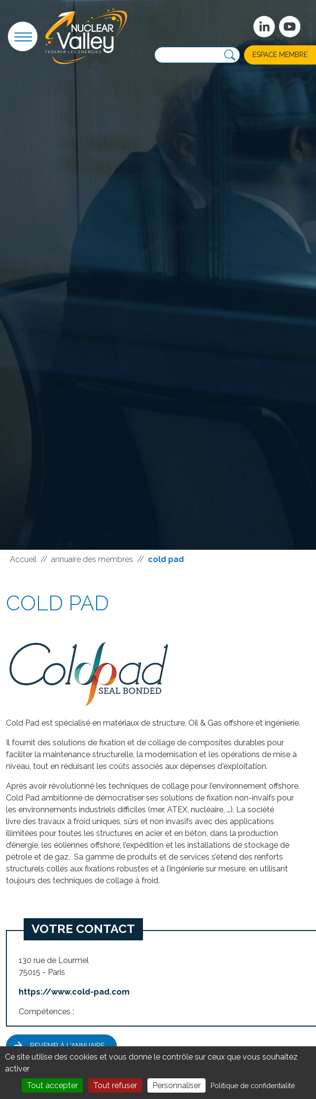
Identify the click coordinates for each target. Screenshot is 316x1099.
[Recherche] (230, 55)
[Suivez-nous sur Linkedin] (264, 26)
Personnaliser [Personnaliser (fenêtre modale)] (176, 1085)
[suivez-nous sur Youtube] (290, 26)
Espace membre (280, 55)
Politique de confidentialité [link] (253, 1086)
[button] (22, 36)
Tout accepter (52, 1085)
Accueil (23, 559)
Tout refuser (115, 1085)
